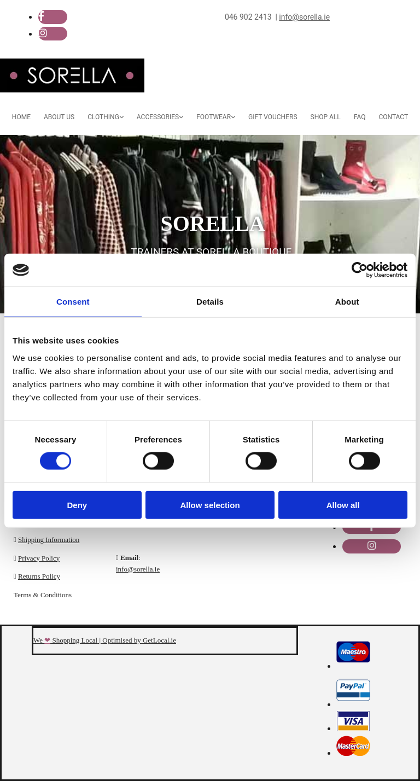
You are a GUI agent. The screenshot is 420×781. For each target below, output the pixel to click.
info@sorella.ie (138, 569)
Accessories (158, 117)
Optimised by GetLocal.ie (139, 640)
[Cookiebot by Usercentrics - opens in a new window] (359, 270)
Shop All (326, 117)
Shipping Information (48, 539)
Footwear (213, 117)
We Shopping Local (65, 640)
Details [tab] (210, 301)
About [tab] (347, 301)
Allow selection (210, 504)
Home (21, 117)
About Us (59, 117)
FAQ (360, 117)
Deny (77, 504)
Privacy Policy (39, 558)
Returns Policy (39, 576)
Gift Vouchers (272, 117)
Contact (393, 117)
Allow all (343, 504)
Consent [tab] (73, 301)
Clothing (103, 117)
